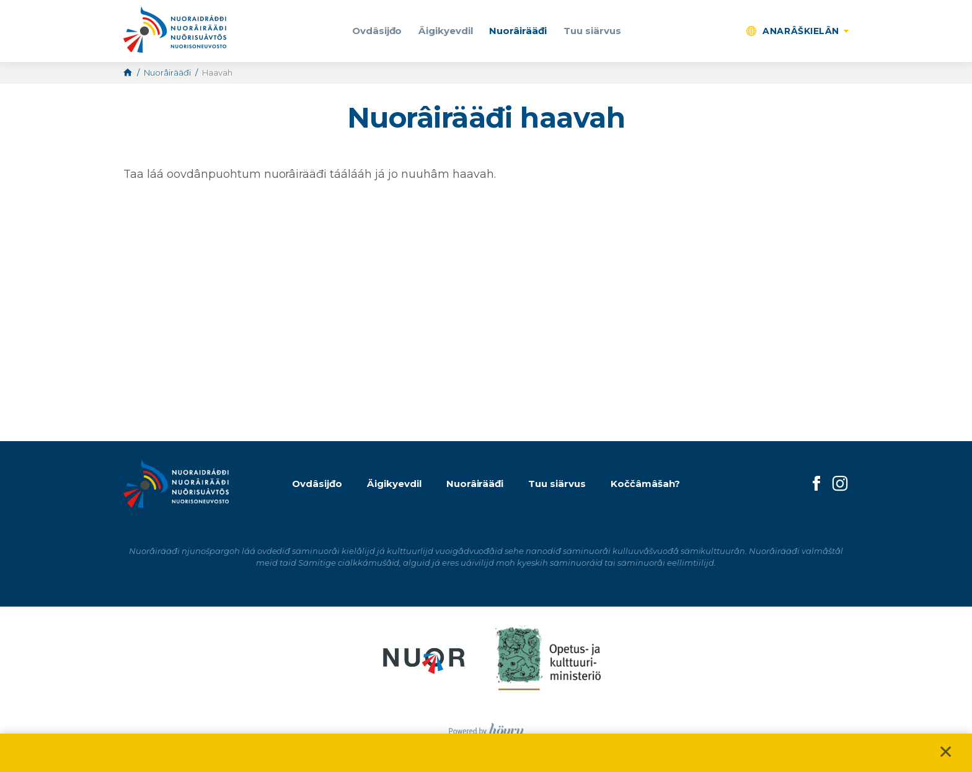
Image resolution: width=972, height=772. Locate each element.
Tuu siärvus (592, 31)
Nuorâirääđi (518, 31)
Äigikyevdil (445, 31)
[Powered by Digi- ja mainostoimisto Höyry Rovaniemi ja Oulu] (486, 728)
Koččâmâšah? (645, 483)
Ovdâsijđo (377, 31)
